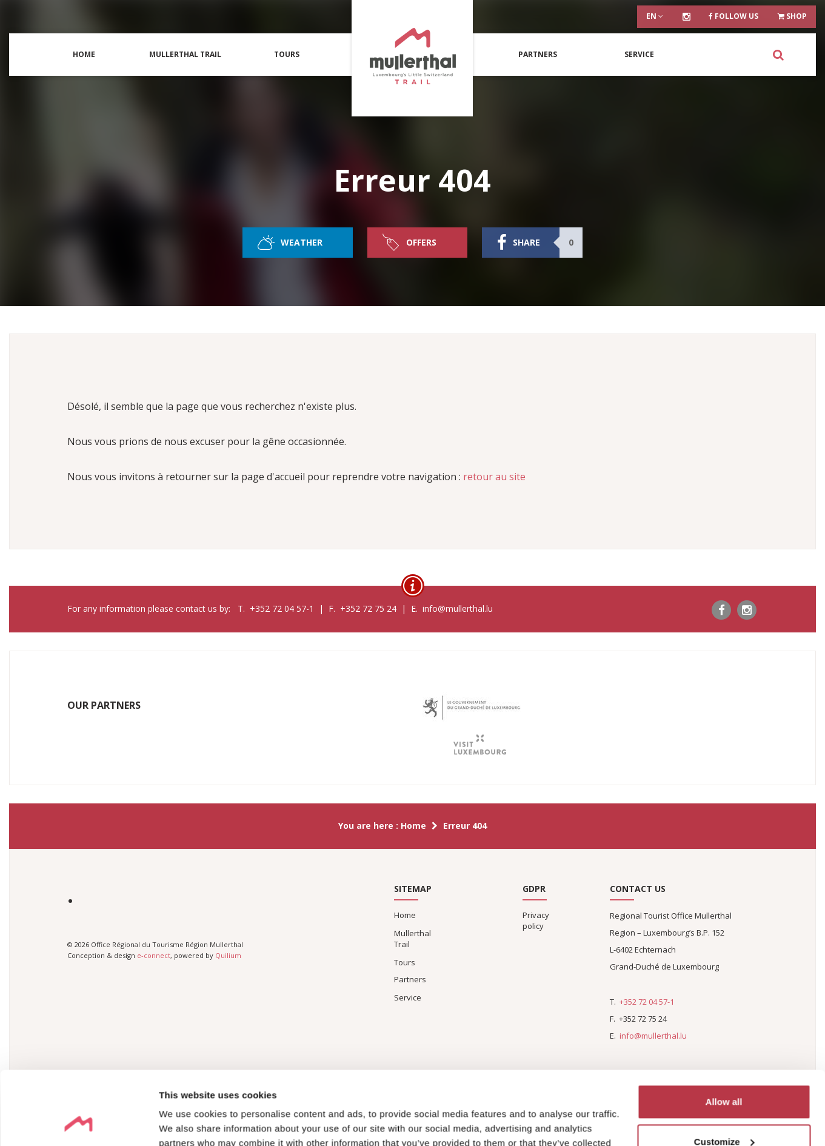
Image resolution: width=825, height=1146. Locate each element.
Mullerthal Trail (185, 54)
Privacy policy (536, 920)
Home (84, 54)
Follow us (733, 16)
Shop (792, 16)
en (654, 16)
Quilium (228, 955)
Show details (187, 1122)
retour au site (494, 476)
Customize (724, 1072)
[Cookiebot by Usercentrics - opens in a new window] (78, 1122)
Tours (286, 54)
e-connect (153, 955)
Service (639, 54)
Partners (537, 54)
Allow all (724, 1033)
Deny (724, 1112)
